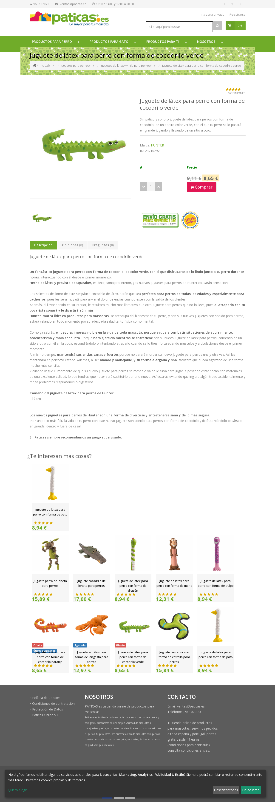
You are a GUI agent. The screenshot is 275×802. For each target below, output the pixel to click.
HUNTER (157, 145)
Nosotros (206, 41)
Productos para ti (162, 41)
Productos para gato (109, 41)
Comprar (202, 187)
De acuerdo (251, 790)
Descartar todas (226, 790)
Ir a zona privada (212, 14)
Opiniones (72, 245)
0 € (240, 25)
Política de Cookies (46, 698)
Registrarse (238, 14)
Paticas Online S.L (45, 715)
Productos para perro (52, 41)
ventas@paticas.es (73, 4)
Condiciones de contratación (53, 704)
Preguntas (103, 245)
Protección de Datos (47, 709)
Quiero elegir (17, 790)
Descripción (43, 245)
